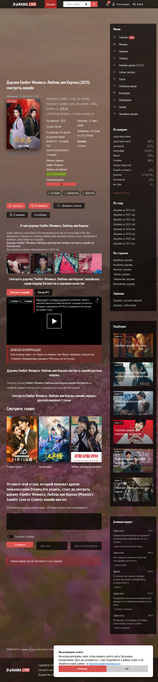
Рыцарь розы (120, 565)
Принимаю (82, 669)
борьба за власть (132, 170)
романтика (72, 193)
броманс (127, 175)
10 (38, 154)
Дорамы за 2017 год (124, 243)
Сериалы (24, 649)
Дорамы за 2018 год (124, 238)
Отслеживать (39, 206)
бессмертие (129, 179)
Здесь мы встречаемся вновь (128, 546)
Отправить (20, 545)
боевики (127, 160)
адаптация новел (132, 136)
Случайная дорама (128, 114)
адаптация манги (131, 141)
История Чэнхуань (123, 609)
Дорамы (50, 4)
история (55, 193)
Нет (127, 669)
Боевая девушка (122, 628)
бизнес (126, 155)
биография (128, 151)
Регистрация (120, 4)
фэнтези (90, 193)
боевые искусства (132, 165)
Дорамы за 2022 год (124, 219)
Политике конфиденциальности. (105, 663)
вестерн (127, 184)
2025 (63, 121)
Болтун (117, 587)
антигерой (128, 146)
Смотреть (16, 206)
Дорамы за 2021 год (124, 224)
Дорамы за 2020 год (124, 229)
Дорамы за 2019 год (124, 234)
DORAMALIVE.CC (13, 649)
